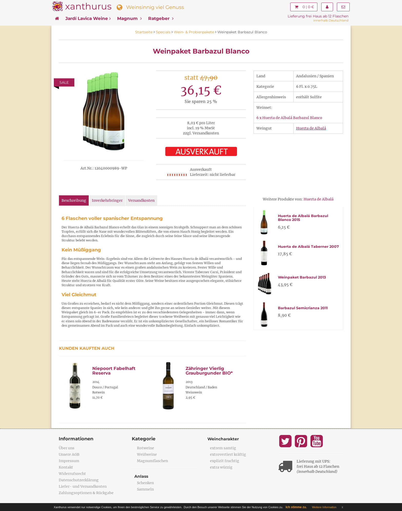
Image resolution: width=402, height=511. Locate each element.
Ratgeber (161, 18)
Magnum (129, 18)
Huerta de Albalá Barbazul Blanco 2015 (303, 218)
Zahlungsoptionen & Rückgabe (86, 493)
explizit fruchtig (224, 461)
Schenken (145, 483)
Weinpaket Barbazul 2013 (302, 277)
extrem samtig (223, 448)
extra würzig (221, 467)
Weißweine (147, 454)
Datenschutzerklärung (79, 480)
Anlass (141, 476)
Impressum (69, 461)
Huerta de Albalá (311, 128)
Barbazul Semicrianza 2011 (303, 308)
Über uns (66, 448)
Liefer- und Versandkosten (83, 486)
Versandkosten (141, 200)
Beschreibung (74, 200)
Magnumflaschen (152, 461)
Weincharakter (223, 439)
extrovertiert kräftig (228, 454)
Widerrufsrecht (72, 473)
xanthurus (88, 6)
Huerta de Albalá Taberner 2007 (308, 246)
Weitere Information (324, 507)
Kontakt (66, 467)
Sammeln (145, 489)
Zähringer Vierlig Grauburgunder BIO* (209, 371)
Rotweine (145, 448)
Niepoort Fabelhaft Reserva (113, 371)
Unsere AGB (69, 454)
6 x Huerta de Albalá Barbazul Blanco (289, 117)
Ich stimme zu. (296, 507)
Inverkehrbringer (107, 200)
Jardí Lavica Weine (88, 18)
